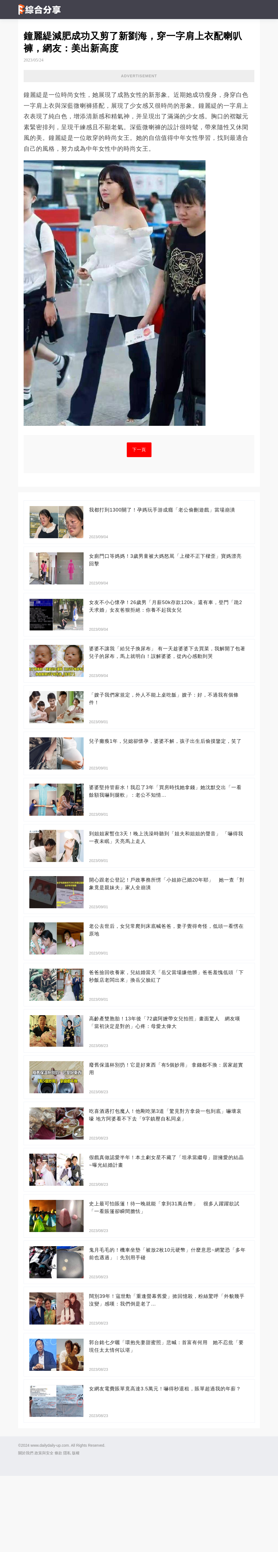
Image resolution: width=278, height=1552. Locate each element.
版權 (76, 1529)
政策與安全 (43, 1529)
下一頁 (139, 526)
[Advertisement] (139, 122)
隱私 (67, 1529)
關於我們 (25, 1529)
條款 (58, 1529)
